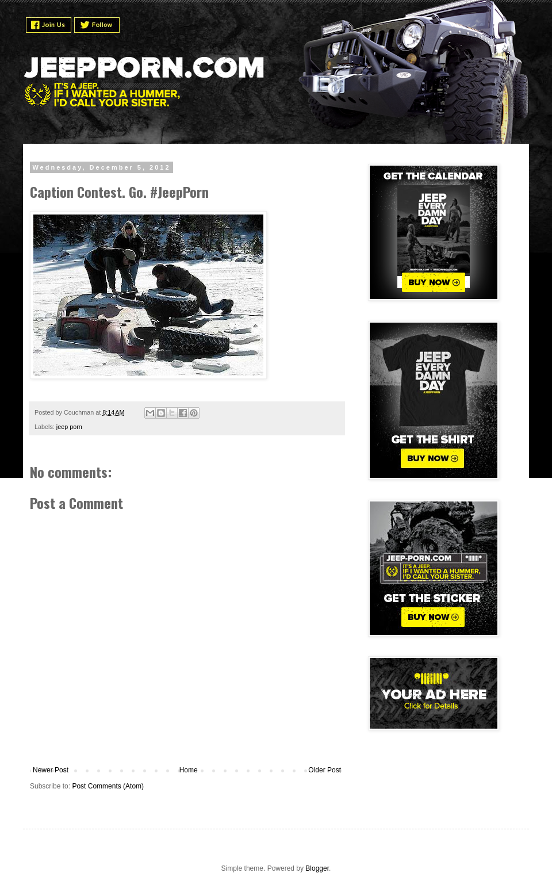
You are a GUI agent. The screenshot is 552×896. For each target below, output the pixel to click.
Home (188, 770)
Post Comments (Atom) (108, 786)
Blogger (317, 868)
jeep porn (69, 426)
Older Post (324, 770)
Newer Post (50, 770)
